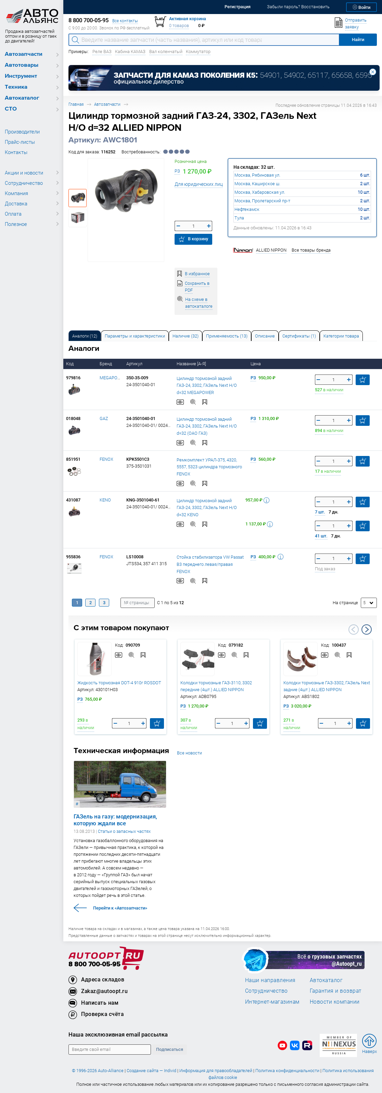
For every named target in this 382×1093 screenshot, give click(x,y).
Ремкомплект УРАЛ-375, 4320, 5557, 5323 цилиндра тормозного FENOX (209, 466)
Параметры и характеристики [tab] (135, 336)
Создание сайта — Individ (151, 1070)
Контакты (16, 152)
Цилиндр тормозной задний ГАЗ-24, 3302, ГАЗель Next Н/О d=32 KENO (207, 507)
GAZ (104, 418)
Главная (76, 104)
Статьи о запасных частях (124, 831)
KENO (105, 500)
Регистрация (238, 7)
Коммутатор (198, 51)
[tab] (84, 335)
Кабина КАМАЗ (130, 51)
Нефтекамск (246, 209)
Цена (256, 364)
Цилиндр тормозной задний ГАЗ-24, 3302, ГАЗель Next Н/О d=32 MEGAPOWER (207, 385)
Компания (16, 193)
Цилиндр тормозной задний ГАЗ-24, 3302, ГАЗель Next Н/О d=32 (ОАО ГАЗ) (207, 426)
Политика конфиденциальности (287, 1070)
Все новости (189, 753)
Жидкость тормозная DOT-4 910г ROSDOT (119, 683)
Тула (239, 218)
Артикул (134, 364)
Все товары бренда (311, 250)
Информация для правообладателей (215, 1070)
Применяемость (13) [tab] (226, 336)
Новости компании (335, 1001)
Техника (16, 87)
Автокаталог (22, 98)
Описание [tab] (265, 336)
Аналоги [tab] (84, 336)
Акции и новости (24, 172)
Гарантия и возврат (335, 990)
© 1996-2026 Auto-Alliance (98, 1070)
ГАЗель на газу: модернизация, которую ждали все (115, 820)
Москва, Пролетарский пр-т (262, 201)
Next (366, 629)
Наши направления (270, 980)
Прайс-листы (20, 141)
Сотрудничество (24, 182)
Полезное (16, 223)
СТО (11, 109)
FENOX (106, 459)
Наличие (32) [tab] (186, 336)
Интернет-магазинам (272, 1001)
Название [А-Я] (192, 364)
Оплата (13, 213)
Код (70, 364)
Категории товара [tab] (341, 336)
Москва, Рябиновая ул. (257, 175)
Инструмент (21, 76)
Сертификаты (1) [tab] (299, 336)
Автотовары (21, 65)
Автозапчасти (23, 54)
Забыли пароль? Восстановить (298, 7)
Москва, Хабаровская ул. (259, 192)
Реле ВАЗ (102, 51)
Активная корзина (187, 19)
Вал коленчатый (165, 51)
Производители (22, 131)
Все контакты (125, 20)
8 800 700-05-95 (94, 964)
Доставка (16, 203)
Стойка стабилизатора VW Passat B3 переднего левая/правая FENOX (210, 564)
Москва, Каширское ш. (257, 184)
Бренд (106, 364)
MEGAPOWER (113, 378)
